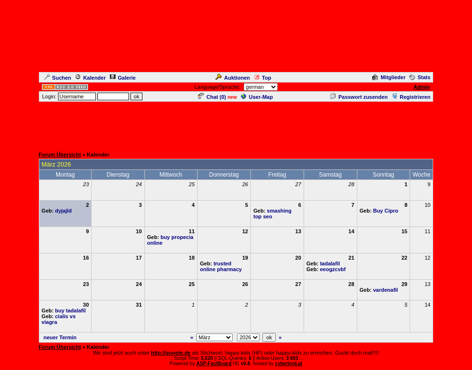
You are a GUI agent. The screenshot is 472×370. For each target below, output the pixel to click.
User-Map (257, 97)
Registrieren (410, 97)
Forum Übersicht (60, 154)
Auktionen (232, 78)
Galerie (123, 78)
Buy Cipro (386, 211)
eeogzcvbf (333, 269)
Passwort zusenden (359, 97)
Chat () (212, 97)
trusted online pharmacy (221, 266)
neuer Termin (60, 337)
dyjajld (63, 211)
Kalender (90, 78)
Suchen (57, 78)
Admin (421, 87)
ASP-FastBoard (213, 363)
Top (262, 78)
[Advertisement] (236, 124)
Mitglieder (388, 77)
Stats (419, 77)
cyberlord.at (288, 363)
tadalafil (330, 263)
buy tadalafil (70, 310)
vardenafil (385, 290)
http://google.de (170, 353)
